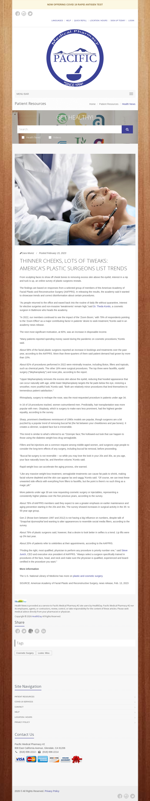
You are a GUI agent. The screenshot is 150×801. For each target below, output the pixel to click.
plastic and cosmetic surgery (88, 576)
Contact (19, 707)
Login (131, 20)
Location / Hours (98, 20)
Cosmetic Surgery (25, 653)
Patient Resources (108, 104)
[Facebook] (119, 796)
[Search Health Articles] (69, 129)
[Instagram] (126, 796)
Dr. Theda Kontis (102, 306)
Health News (31, 137)
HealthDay (37, 616)
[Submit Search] (127, 129)
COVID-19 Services (24, 702)
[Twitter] (132, 796)
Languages (57, 20)
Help (68, 20)
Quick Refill (80, 20)
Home (92, 104)
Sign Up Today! (118, 20)
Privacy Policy (22, 722)
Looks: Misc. (44, 653)
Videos (55, 137)
